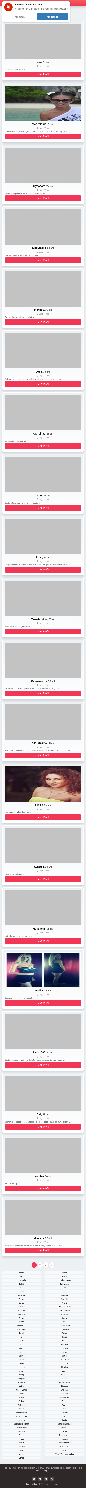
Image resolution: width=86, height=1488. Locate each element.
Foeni (64, 1337)
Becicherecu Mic (64, 1280)
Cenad (21, 1303)
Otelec (21, 1394)
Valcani (64, 1450)
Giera (21, 1352)
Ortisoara (64, 1390)
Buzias (21, 1299)
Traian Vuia (64, 1447)
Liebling (64, 1367)
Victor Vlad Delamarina (64, 1454)
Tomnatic (21, 1443)
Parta (21, 1397)
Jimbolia (64, 1363)
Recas (64, 1409)
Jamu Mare (64, 1360)
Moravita (21, 1382)
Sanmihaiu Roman (21, 1424)
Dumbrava (21, 1329)
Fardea (64, 1333)
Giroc (64, 1352)
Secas (64, 1431)
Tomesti (64, 1439)
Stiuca (21, 1435)
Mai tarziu (20, 16)
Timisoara (21, 1439)
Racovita (21, 1409)
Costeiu (21, 1314)
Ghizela (21, 1348)
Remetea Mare (21, 1413)
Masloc (64, 1379)
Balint (21, 1273)
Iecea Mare (21, 1360)
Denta (21, 1322)
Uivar (21, 1450)
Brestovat (21, 1295)
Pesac (64, 1401)
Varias (21, 1454)
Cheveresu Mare (64, 1307)
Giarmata (64, 1348)
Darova (64, 1318)
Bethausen (64, 1284)
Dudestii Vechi (64, 1326)
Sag (64, 1416)
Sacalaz (64, 1413)
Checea (21, 1307)
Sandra (64, 1420)
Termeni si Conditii (52, 1484)
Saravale (64, 1428)
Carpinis (64, 1299)
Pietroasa (21, 1405)
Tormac (21, 1447)
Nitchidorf (64, 1386)
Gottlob (64, 1356)
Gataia (21, 1341)
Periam (21, 1401)
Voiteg (21, 1458)
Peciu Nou (64, 1397)
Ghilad (21, 1345)
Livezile (21, 1371)
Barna (64, 1276)
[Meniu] (79, 3)
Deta (64, 1322)
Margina (21, 1379)
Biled (21, 1288)
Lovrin (64, 1371)
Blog (27, 1484)
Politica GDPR (37, 1484)
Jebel (21, 1363)
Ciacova (21, 1311)
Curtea (21, 1318)
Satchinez (21, 1431)
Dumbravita (64, 1329)
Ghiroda (64, 1345)
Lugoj (21, 1375)
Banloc (64, 1273)
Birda (64, 1288)
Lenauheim (21, 1367)
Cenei (64, 1303)
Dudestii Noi (21, 1326)
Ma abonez (52, 16)
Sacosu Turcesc (21, 1416)
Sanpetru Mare (21, 1428)
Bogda (21, 1292)
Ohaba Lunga (21, 1390)
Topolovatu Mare (64, 1443)
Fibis (21, 1337)
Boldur (64, 1292)
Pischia (64, 1405)
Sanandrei (21, 1420)
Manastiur (64, 1375)
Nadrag (22, 1386)
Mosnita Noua (64, 1382)
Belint (21, 1284)
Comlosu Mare (64, 1311)
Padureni (64, 1394)
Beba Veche (21, 1280)
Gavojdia (64, 1341)
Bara (21, 1276)
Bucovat (64, 1295)
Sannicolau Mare (64, 1424)
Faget (21, 1333)
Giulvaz (22, 1356)
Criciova (64, 1314)
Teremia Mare (64, 1435)
